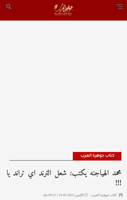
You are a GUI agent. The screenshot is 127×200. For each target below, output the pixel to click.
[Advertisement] (63, 78)
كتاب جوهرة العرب (97, 156)
